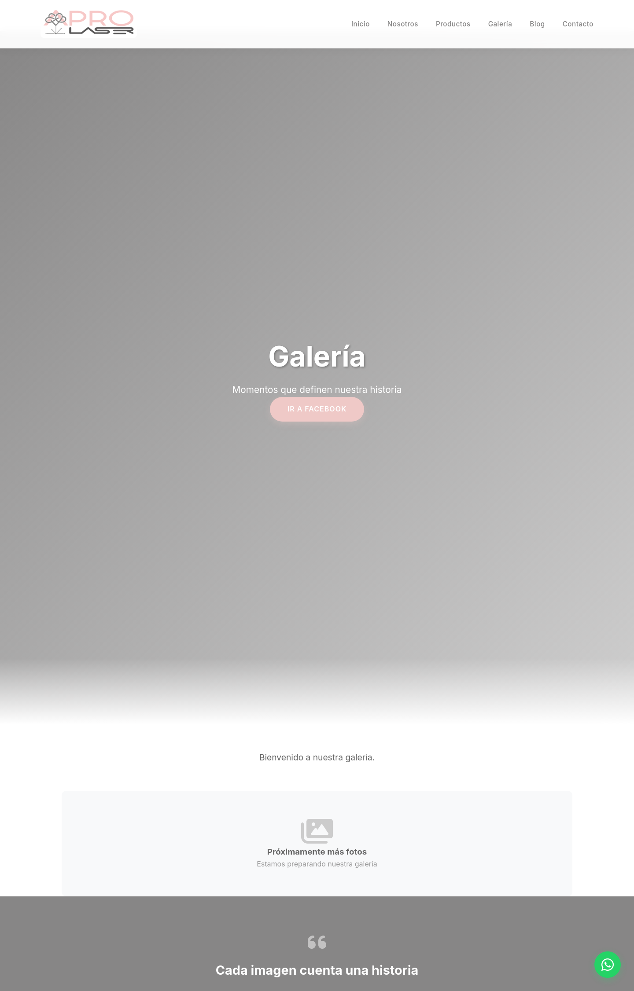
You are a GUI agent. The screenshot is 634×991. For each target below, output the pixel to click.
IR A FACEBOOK (317, 408)
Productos (453, 24)
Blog (537, 24)
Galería (500, 24)
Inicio (360, 24)
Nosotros (402, 24)
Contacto (578, 24)
